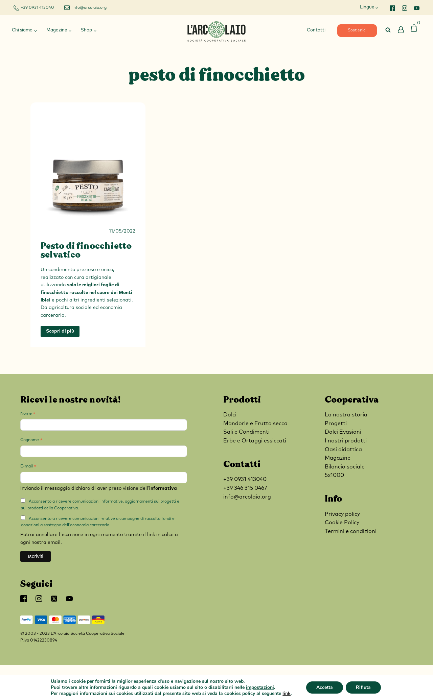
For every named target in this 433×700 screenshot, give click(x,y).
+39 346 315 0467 (245, 488)
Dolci (229, 414)
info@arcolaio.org (89, 8)
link (286, 693)
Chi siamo (22, 30)
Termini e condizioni (351, 531)
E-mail (28, 467)
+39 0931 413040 (37, 8)
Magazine (56, 30)
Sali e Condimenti (246, 432)
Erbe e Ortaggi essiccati (254, 440)
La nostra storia (346, 414)
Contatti (316, 30)
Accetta (324, 687)
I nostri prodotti (346, 440)
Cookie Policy (342, 522)
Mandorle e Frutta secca (255, 423)
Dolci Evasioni (343, 432)
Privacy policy (342, 514)
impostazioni (260, 687)
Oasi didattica (343, 449)
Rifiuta (363, 687)
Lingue (367, 7)
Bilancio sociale (345, 466)
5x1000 (334, 475)
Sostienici (357, 30)
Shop (86, 30)
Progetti (336, 423)
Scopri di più (60, 331)
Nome (28, 415)
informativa (163, 488)
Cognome (31, 441)
